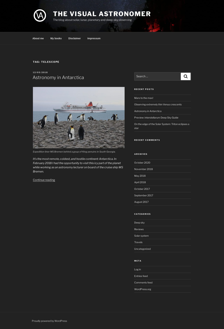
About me (38, 38)
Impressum (93, 38)
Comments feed (143, 282)
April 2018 (140, 182)
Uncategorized (142, 248)
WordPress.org (142, 289)
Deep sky (139, 222)
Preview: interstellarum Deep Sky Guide (156, 117)
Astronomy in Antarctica (58, 77)
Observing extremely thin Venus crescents (158, 104)
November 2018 (143, 169)
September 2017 (143, 195)
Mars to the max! (143, 97)
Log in (137, 269)
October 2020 (142, 162)
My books (56, 38)
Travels (138, 242)
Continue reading (44, 180)
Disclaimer (74, 38)
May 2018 (140, 175)
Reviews (139, 229)
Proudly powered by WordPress (49, 320)
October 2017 (142, 188)
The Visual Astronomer (102, 14)
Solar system (141, 235)
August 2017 (141, 201)
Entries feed (141, 275)
